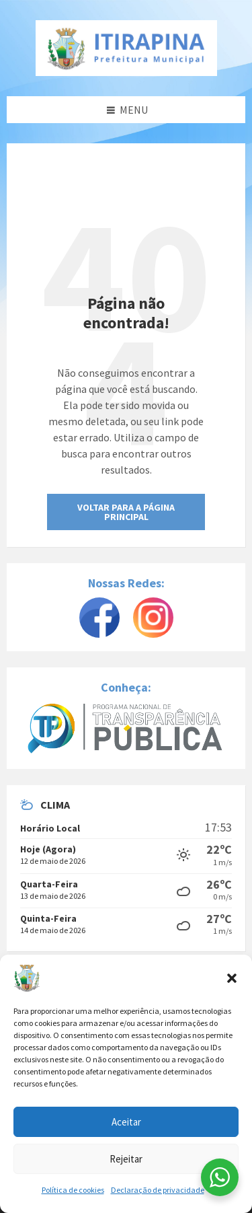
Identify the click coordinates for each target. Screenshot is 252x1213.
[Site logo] (126, 48)
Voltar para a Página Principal (126, 512)
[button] (232, 978)
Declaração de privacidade (157, 1190)
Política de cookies (73, 1190)
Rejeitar (126, 1158)
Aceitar (126, 1121)
